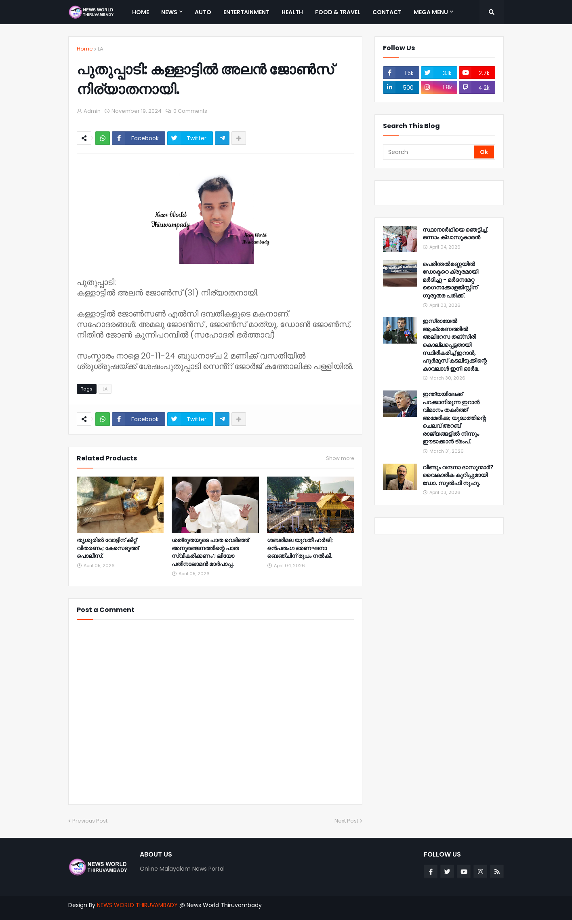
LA (100, 49)
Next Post (346, 821)
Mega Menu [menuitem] (431, 12)
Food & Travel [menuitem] (337, 12)
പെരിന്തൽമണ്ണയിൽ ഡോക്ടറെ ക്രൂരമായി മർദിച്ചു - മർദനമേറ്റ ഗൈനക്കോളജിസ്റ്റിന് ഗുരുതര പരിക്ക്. (450, 280)
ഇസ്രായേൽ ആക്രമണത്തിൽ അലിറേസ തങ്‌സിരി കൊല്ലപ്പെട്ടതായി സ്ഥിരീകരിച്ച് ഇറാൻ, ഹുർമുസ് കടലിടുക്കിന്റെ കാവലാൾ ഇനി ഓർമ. (455, 345)
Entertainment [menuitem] (246, 12)
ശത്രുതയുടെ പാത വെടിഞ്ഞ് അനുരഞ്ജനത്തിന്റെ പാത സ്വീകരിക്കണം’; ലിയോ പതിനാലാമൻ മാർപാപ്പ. (210, 552)
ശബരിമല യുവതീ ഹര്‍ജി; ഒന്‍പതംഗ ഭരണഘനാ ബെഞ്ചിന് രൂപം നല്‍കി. (300, 548)
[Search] (429, 152)
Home (85, 49)
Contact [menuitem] (387, 12)
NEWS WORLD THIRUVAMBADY (137, 905)
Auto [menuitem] (203, 12)
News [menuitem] (169, 12)
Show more (340, 458)
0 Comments (190, 111)
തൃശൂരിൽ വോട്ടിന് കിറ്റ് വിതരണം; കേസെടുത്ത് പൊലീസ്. (108, 548)
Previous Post (89, 821)
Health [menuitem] (292, 12)
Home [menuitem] (140, 12)
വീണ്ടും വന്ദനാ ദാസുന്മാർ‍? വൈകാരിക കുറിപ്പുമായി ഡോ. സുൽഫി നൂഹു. (458, 475)
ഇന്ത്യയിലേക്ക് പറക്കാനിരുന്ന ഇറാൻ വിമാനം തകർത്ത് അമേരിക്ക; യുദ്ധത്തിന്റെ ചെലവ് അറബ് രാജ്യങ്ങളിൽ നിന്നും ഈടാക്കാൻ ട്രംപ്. (454, 418)
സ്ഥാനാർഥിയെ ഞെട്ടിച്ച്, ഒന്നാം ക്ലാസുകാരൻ (455, 234)
